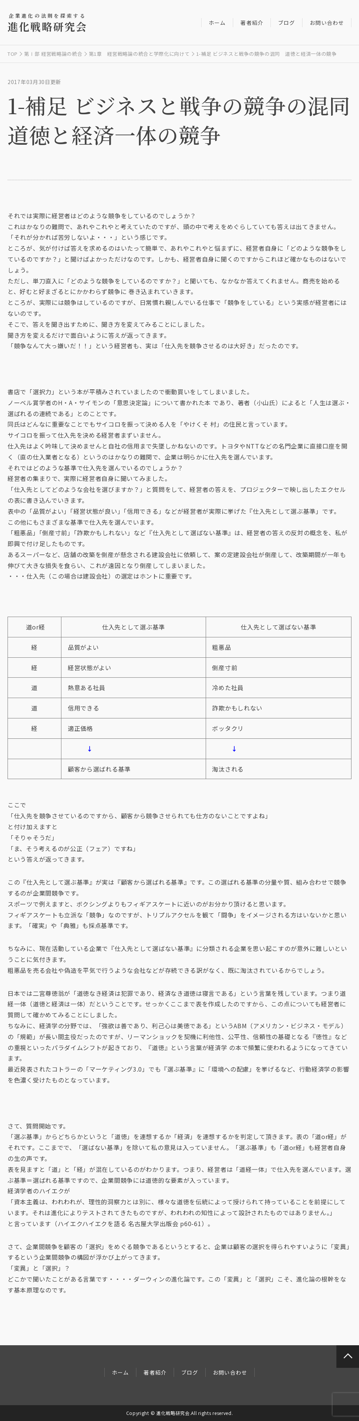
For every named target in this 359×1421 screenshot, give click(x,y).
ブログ (286, 22)
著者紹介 (251, 22)
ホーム (217, 22)
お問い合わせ (327, 22)
